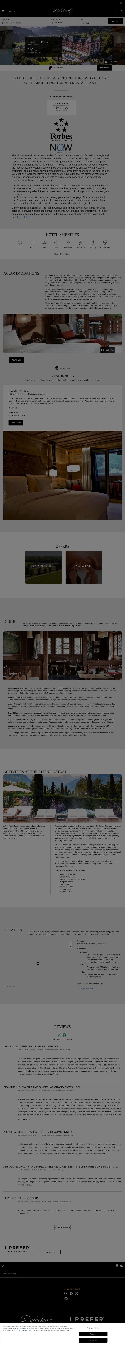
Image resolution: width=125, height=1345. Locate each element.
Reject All (93, 1334)
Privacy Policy (21, 1330)
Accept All (93, 1340)
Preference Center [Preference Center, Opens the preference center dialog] (93, 1328)
